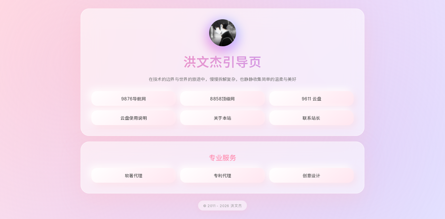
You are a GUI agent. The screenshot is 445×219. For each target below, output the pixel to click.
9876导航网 (133, 99)
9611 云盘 (312, 99)
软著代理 (133, 175)
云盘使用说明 (133, 118)
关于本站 (222, 118)
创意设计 (311, 175)
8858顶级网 (222, 99)
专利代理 (222, 175)
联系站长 (311, 118)
